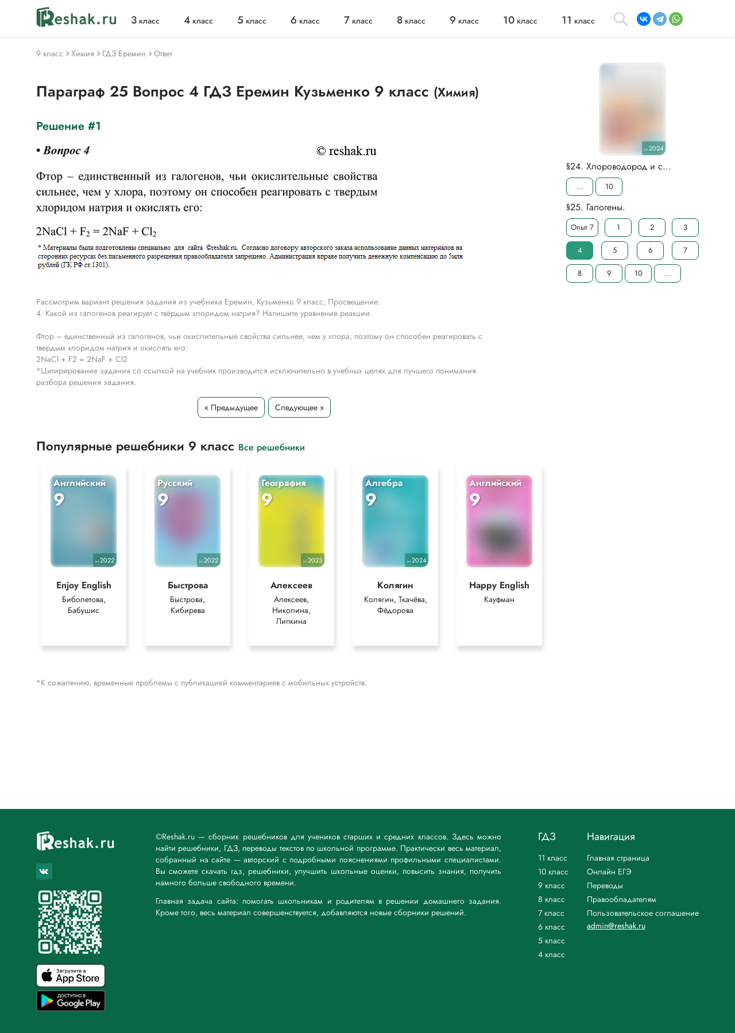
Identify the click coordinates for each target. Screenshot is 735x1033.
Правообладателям (621, 899)
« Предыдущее (231, 407)
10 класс (553, 871)
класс (145, 20)
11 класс (552, 858)
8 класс (551, 899)
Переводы (605, 885)
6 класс (551, 926)
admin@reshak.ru (616, 925)
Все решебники (271, 447)
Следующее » (299, 407)
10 (609, 186)
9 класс (551, 885)
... (580, 186)
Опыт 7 (582, 227)
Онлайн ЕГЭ (609, 871)
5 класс (551, 940)
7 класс (551, 913)
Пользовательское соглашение (643, 913)
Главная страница (618, 858)
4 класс (551, 954)
